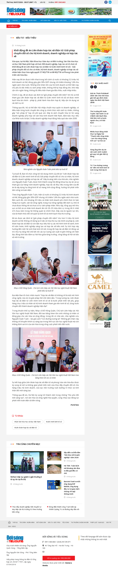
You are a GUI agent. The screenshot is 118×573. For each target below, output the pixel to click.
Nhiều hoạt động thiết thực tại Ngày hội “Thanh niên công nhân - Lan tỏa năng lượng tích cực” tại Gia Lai (99, 136)
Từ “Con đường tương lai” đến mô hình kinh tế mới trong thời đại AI (99, 167)
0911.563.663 (50, 542)
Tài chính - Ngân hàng (29, 20)
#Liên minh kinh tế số (54, 422)
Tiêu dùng (74, 20)
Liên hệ (42, 2)
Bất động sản (45, 20)
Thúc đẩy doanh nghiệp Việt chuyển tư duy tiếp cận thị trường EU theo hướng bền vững (27, 509)
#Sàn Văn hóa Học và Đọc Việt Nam (27, 422)
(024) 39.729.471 (64, 542)
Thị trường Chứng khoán (90, 20)
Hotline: (57, 2)
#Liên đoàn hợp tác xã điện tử (25, 427)
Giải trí (108, 522)
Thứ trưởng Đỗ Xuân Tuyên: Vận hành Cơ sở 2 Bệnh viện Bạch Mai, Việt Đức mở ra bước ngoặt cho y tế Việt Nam (99, 117)
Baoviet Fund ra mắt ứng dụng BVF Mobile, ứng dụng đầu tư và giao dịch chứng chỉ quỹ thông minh (72, 487)
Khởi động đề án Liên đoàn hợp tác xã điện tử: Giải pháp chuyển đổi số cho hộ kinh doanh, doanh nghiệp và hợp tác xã (46, 53)
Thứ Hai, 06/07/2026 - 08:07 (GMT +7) (21, 2)
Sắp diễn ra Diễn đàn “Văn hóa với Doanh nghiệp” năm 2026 (72, 455)
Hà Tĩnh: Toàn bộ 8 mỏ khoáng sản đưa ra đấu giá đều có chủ (72, 469)
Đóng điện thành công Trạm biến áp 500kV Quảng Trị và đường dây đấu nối (64, 508)
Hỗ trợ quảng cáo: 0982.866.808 (58, 558)
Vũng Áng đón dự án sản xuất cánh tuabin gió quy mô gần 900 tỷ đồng (99, 153)
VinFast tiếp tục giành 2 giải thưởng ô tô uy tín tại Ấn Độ (26, 478)
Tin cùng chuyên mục (28, 444)
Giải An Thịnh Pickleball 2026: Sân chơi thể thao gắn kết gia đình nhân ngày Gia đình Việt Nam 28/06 (99, 97)
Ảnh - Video (12, 526)
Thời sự (15, 20)
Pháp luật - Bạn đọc (97, 522)
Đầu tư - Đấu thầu (60, 20)
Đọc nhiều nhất (101, 83)
